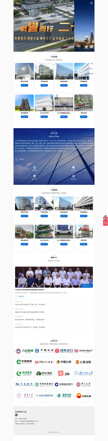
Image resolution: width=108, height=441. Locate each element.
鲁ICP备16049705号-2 (54, 432)
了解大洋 (19, 161)
